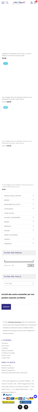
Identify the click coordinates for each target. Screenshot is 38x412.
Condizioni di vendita (8, 353)
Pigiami (7, 230)
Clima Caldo (9, 213)
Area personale (6, 365)
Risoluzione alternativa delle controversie (14, 373)
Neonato (7, 226)
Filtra (31, 265)
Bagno (6, 200)
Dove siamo (5, 346)
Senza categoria (11, 235)
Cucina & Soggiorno (12, 217)
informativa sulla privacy (14, 322)
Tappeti (7, 239)
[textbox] (19, 283)
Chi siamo (5, 343)
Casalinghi (8, 209)
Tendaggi (8, 243)
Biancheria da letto (12, 204)
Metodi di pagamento (8, 370)
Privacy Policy (6, 355)
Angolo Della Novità (12, 196)
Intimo (6, 222)
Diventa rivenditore (7, 350)
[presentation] (17, 317)
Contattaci (5, 348)
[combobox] (19, 283)
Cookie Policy (6, 358)
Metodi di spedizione (8, 368)
